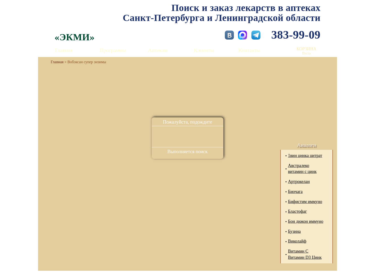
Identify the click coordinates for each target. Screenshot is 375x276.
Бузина (294, 231)
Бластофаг (297, 211)
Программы (113, 50)
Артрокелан (299, 181)
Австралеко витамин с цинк (302, 168)
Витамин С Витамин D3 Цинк (304, 254)
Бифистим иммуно (305, 201)
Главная (64, 50)
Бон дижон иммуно (305, 221)
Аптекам (157, 50)
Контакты (249, 50)
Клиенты (204, 50)
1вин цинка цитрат (305, 155)
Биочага (295, 191)
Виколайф (297, 241)
